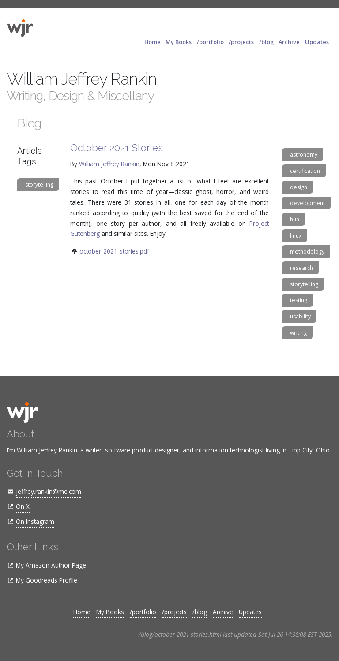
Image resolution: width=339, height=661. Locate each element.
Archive (289, 42)
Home (152, 42)
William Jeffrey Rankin (109, 164)
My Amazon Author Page (51, 565)
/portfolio (210, 42)
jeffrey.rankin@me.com (48, 491)
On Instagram (35, 521)
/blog (266, 42)
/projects (241, 42)
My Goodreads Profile (46, 580)
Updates (317, 42)
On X (23, 506)
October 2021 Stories (116, 147)
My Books (179, 42)
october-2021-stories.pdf (114, 251)
